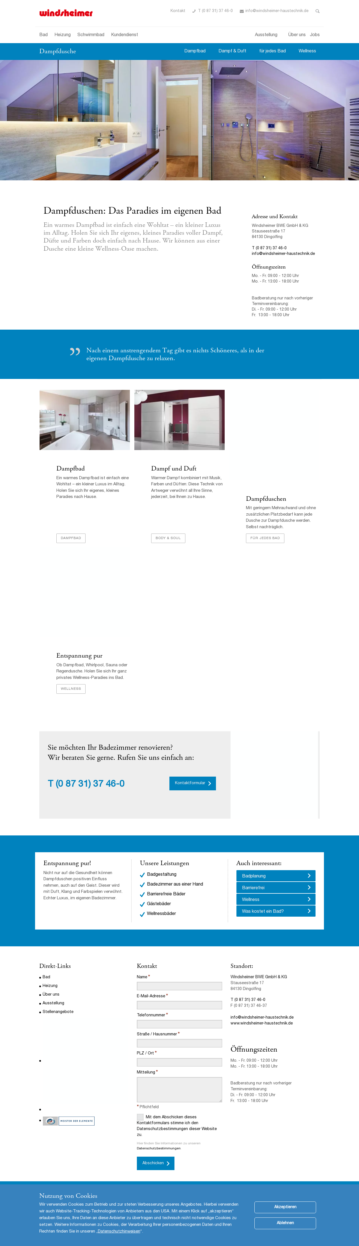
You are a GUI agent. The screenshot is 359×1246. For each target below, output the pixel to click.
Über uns (297, 35)
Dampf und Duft (173, 468)
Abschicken (153, 1164)
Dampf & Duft (232, 51)
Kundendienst (124, 35)
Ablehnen (285, 1229)
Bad (43, 35)
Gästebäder (159, 905)
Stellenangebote (58, 1013)
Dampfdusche (57, 51)
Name (142, 978)
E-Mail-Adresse (151, 997)
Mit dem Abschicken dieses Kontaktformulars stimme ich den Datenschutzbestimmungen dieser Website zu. (177, 1126)
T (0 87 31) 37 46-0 (215, 11)
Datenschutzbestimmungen (159, 1149)
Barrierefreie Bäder (166, 895)
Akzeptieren (285, 1213)
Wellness (307, 51)
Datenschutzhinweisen (119, 1237)
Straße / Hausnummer (157, 1035)
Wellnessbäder (161, 915)
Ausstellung (266, 35)
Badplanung (254, 877)
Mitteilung (146, 1073)
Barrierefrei (253, 889)
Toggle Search (318, 11)
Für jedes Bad (265, 539)
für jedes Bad (272, 51)
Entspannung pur (79, 656)
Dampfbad (195, 51)
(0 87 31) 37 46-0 (90, 785)
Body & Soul (168, 539)
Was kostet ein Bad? (263, 912)
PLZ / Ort (145, 1054)
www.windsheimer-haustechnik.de (262, 1024)
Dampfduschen (266, 499)
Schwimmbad (90, 35)
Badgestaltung (161, 876)
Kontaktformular (190, 784)
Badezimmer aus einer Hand (175, 885)
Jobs (315, 35)
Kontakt (178, 11)
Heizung (62, 35)
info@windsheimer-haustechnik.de (277, 11)
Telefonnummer (151, 1016)
